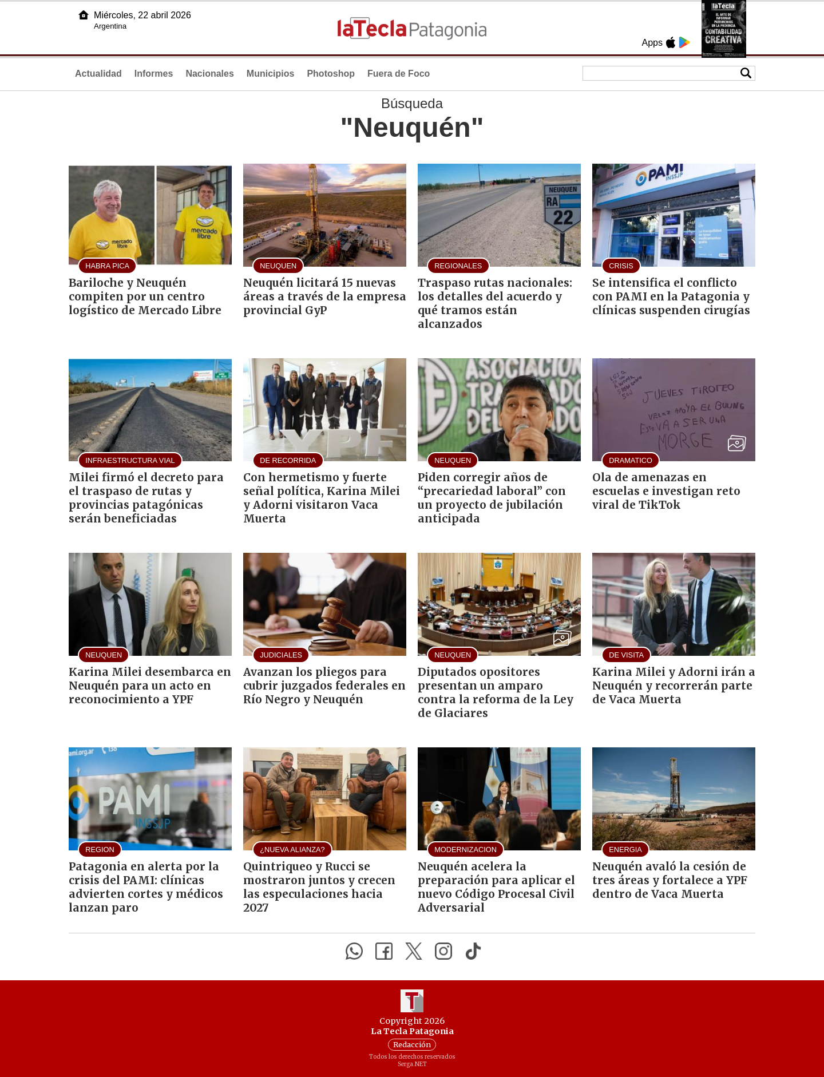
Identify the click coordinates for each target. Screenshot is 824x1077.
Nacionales (209, 73)
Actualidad (98, 73)
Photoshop (331, 73)
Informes (153, 73)
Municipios (271, 73)
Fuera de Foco (398, 73)
